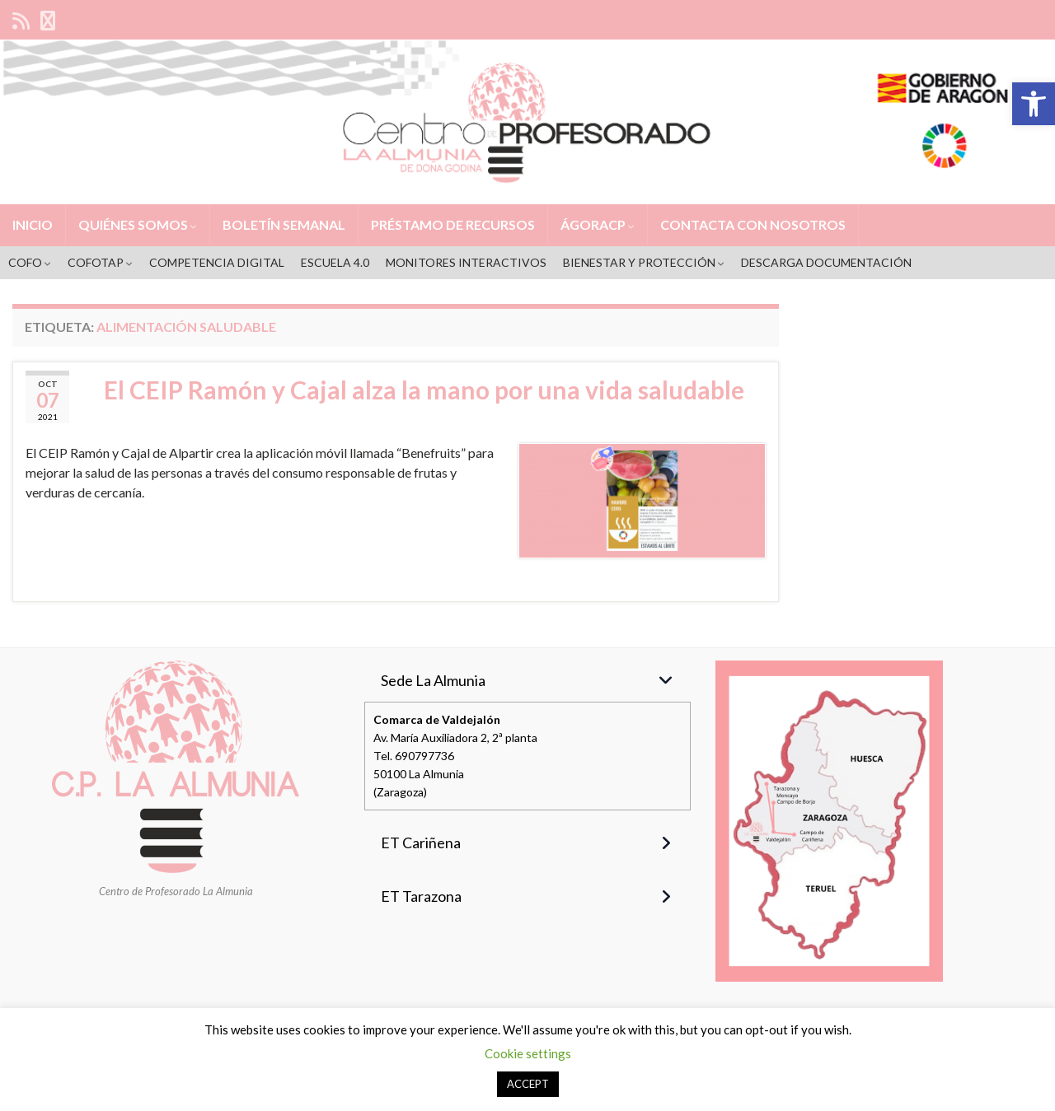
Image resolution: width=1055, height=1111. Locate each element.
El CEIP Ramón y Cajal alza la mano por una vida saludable (424, 389)
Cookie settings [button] (528, 1053)
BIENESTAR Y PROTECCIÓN (643, 262)
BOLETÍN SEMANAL (284, 224)
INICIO (32, 224)
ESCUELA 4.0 (335, 262)
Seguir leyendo (86, 540)
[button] (1033, 103)
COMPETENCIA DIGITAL (216, 262)
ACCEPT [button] (528, 1083)
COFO (29, 262)
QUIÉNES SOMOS (137, 224)
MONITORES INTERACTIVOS (466, 262)
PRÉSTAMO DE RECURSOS (453, 224)
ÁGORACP (597, 224)
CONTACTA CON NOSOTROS (753, 224)
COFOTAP (100, 262)
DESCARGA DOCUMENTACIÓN (826, 262)
